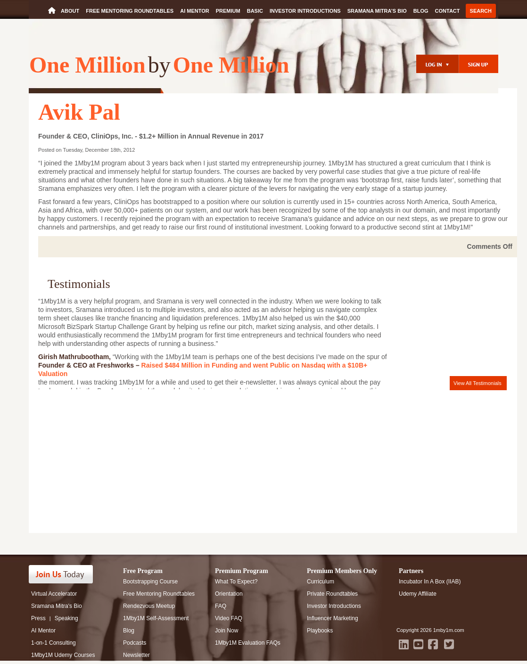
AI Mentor (194, 11)
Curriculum (320, 581)
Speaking (66, 618)
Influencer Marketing (332, 618)
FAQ (220, 606)
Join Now (226, 630)
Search (481, 11)
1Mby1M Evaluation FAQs (247, 642)
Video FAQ (228, 618)
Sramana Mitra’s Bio (377, 11)
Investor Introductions (305, 11)
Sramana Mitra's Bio (56, 606)
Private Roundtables (332, 593)
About (70, 11)
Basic (255, 11)
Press (38, 618)
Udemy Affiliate (417, 593)
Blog (420, 11)
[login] (437, 64)
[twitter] (449, 644)
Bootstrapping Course (150, 581)
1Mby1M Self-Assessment (156, 618)
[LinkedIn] (403, 644)
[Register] (478, 64)
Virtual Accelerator (54, 593)
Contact (447, 11)
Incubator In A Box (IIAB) (430, 581)
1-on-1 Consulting (53, 642)
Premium (228, 11)
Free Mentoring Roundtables (129, 11)
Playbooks (320, 630)
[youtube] (418, 644)
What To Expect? (236, 581)
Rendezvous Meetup (149, 606)
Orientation (229, 593)
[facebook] (433, 644)
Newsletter (136, 655)
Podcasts (134, 642)
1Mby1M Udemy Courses (63, 655)
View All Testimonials (477, 383)
